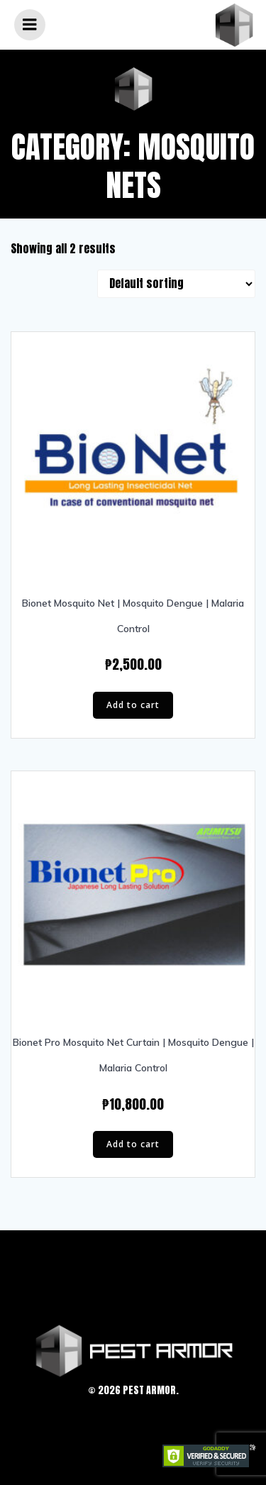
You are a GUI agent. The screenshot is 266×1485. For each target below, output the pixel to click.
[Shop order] (176, 284)
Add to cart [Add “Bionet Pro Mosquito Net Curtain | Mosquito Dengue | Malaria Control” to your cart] (133, 1144)
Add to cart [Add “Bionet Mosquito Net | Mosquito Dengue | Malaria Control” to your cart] (133, 705)
